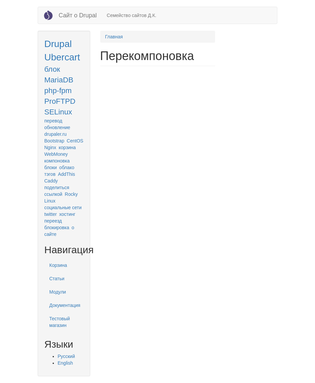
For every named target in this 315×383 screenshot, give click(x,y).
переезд (53, 221)
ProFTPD (59, 101)
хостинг (67, 214)
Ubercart (62, 57)
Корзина (58, 265)
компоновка (57, 160)
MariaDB (58, 80)
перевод (53, 120)
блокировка (56, 227)
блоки (50, 167)
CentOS (75, 140)
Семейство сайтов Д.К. (132, 15)
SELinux (58, 112)
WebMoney (56, 154)
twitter (50, 214)
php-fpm (58, 90)
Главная (114, 36)
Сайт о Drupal (78, 15)
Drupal (58, 44)
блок (52, 69)
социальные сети (63, 207)
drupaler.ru (55, 134)
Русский (66, 356)
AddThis (66, 174)
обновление (57, 127)
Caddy (51, 180)
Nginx (50, 147)
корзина (67, 147)
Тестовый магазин (59, 322)
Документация (64, 305)
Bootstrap (54, 140)
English (65, 363)
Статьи (56, 278)
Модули (57, 292)
